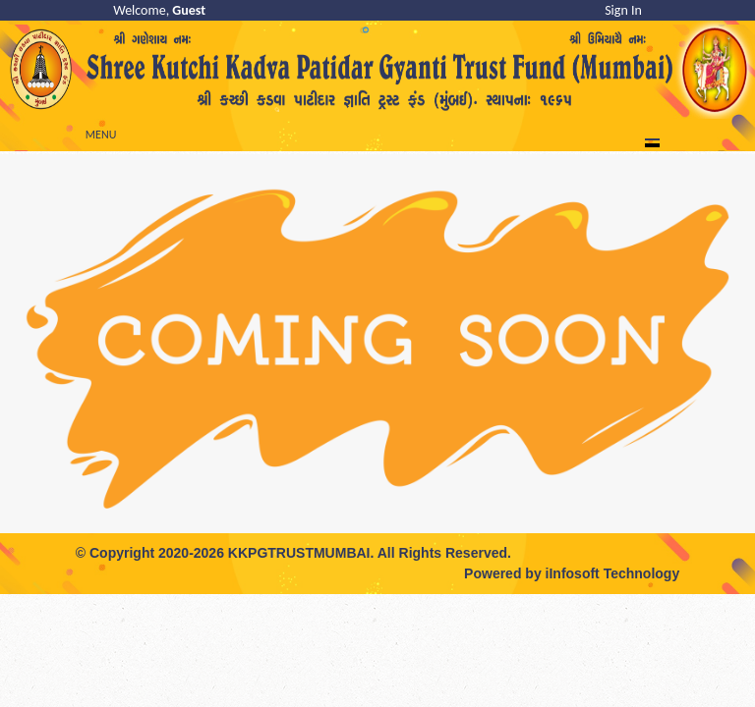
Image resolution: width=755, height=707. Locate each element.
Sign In (623, 10)
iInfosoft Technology (613, 573)
